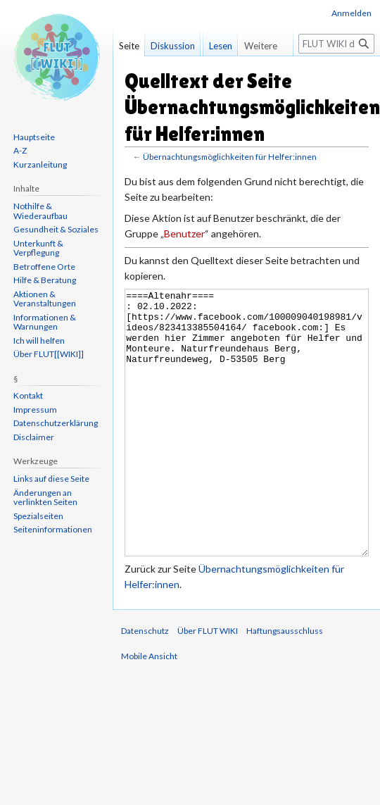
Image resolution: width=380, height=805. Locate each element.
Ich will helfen (39, 340)
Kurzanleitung (40, 164)
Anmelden (351, 13)
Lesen (210, 74)
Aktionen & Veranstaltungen (44, 299)
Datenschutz (145, 683)
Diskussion (173, 45)
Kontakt (28, 395)
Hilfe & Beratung (44, 280)
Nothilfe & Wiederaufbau (40, 211)
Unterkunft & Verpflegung (38, 248)
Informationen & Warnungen (44, 322)
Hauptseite (34, 137)
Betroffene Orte (44, 266)
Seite (129, 45)
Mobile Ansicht (149, 709)
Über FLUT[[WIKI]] (48, 354)
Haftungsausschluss (284, 683)
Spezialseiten (38, 516)
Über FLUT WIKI (207, 683)
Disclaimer (33, 437)
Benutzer (184, 233)
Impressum (35, 409)
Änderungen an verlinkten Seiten (45, 497)
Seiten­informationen (52, 529)
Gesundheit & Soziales (56, 229)
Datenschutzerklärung (55, 423)
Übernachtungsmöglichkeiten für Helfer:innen (230, 156)
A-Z (20, 150)
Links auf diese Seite (51, 478)
